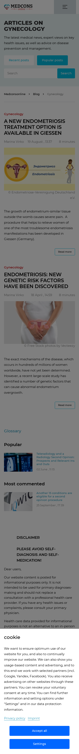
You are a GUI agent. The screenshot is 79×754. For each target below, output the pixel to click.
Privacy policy (14, 718)
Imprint (34, 718)
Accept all (39, 731)
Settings (39, 744)
